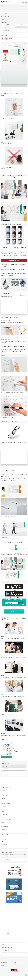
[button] (26, 975)
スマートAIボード (5, 847)
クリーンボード (4, 844)
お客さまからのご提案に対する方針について (9, 947)
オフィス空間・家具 (20, 24)
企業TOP (7, 24)
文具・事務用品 (7, 27)
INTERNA (3, 790)
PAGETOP (26, 975)
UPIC (2, 841)
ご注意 (3, 944)
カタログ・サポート (5, 13)
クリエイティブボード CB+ (6, 787)
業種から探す (4, 832)
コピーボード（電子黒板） (6, 803)
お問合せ (2, 19)
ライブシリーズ (4, 795)
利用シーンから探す (5, 834)
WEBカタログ (7, 859)
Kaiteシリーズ (4, 798)
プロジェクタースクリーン (6, 822)
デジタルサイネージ (5, 814)
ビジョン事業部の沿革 (5, 950)
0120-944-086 (15, 934)
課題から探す (4, 829)
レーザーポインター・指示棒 (6, 819)
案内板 (3, 811)
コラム (2, 10)
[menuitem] (14, 5)
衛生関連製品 (4, 806)
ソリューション (4, 7)
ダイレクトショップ (5, 16)
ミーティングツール (20, 27)
